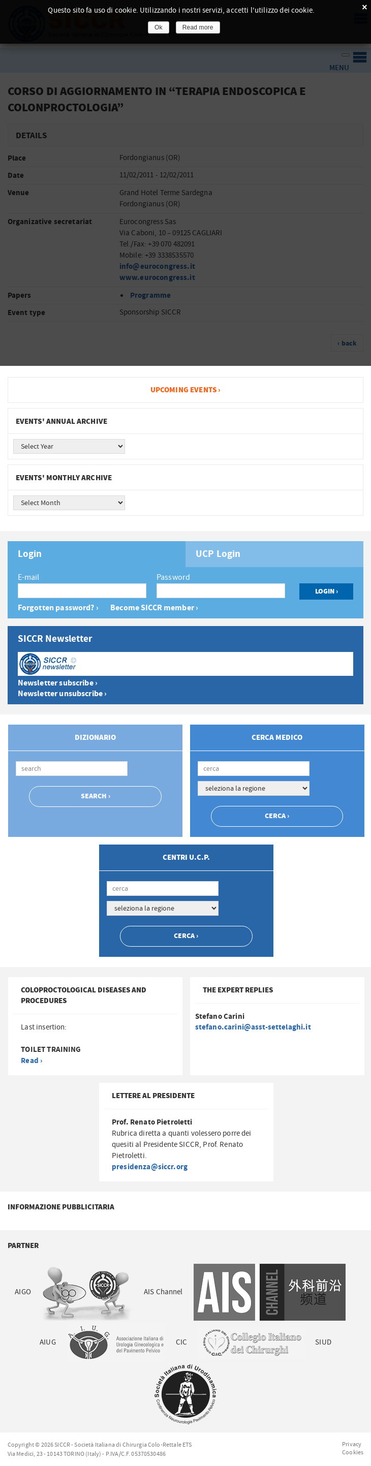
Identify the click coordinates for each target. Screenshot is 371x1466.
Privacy (351, 1444)
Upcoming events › (185, 390)
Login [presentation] (30, 554)
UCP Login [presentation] (218, 554)
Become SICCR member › (154, 608)
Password (173, 577)
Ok (158, 27)
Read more (197, 27)
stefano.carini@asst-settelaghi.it (253, 1027)
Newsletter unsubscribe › (62, 694)
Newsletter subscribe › (58, 683)
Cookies (352, 1452)
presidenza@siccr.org (150, 1167)
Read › (31, 1060)
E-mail (29, 577)
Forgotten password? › (58, 608)
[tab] (97, 554)
